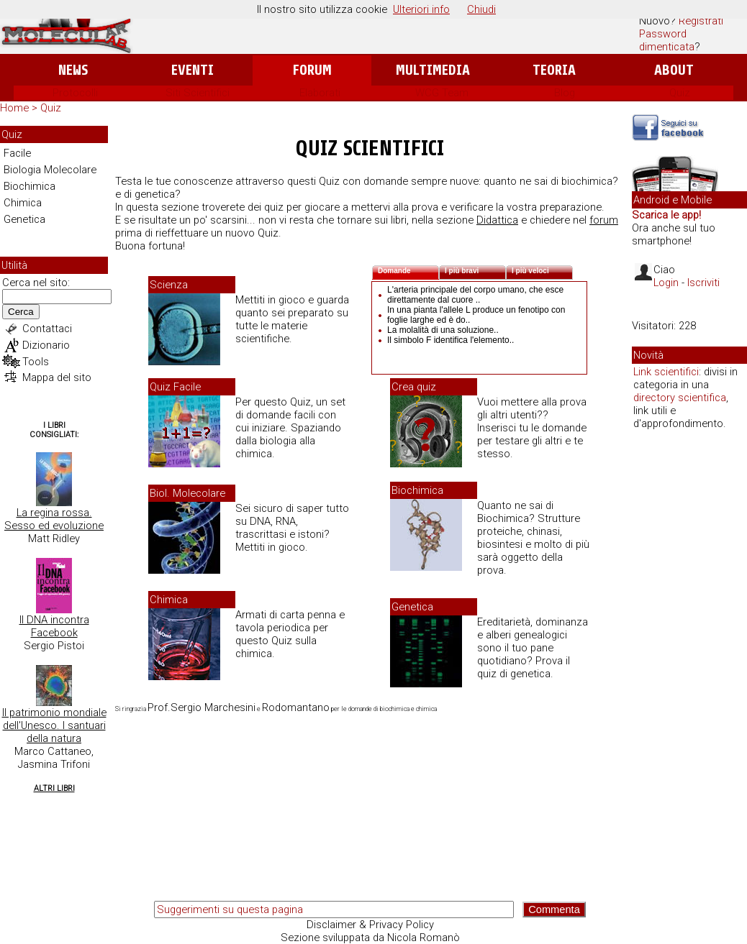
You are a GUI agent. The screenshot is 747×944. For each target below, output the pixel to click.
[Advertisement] (689, 661)
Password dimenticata (666, 40)
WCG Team (441, 92)
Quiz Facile (175, 386)
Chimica (23, 202)
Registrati (701, 20)
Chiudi (481, 9)
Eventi (192, 70)
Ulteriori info (421, 9)
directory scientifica (679, 397)
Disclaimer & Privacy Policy (370, 924)
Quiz (679, 92)
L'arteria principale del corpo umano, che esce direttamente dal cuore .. (475, 295)
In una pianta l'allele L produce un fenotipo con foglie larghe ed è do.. (476, 315)
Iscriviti (703, 282)
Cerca (21, 311)
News (73, 70)
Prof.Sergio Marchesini (201, 707)
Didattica (497, 220)
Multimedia (433, 70)
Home (14, 107)
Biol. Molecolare (187, 493)
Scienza (169, 284)
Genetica (24, 219)
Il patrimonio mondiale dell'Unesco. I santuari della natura (54, 725)
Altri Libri (54, 788)
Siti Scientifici (198, 92)
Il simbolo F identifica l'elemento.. (450, 340)
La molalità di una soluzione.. (443, 330)
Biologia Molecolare (50, 169)
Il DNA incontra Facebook (54, 626)
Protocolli (75, 92)
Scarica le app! (666, 214)
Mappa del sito (56, 377)
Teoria (554, 70)
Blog (564, 92)
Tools (35, 361)
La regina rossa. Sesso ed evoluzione (54, 519)
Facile (17, 153)
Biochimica (29, 186)
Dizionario (46, 345)
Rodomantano (296, 707)
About (674, 70)
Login (666, 282)
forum (603, 220)
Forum (312, 70)
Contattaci (47, 328)
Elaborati (319, 92)
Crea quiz (413, 386)
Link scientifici (666, 371)
